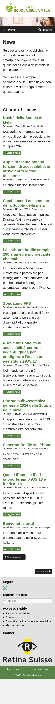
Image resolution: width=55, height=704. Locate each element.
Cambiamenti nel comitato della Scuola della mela (26, 203)
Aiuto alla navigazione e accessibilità (28, 621)
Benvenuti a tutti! (18, 523)
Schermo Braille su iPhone (27, 445)
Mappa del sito (15, 625)
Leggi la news (13, 153)
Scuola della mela (32, 675)
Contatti (10, 617)
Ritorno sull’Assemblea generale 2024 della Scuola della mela (27, 405)
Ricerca (47, 29)
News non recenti (15, 557)
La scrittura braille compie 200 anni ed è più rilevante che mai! (26, 254)
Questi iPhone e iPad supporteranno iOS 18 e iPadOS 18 (24, 479)
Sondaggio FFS (17, 303)
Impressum (13, 669)
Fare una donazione (18, 613)
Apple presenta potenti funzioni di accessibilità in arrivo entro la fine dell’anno (26, 169)
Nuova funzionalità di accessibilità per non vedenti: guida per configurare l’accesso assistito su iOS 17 (22, 352)
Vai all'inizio (42, 571)
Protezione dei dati (38, 669)
